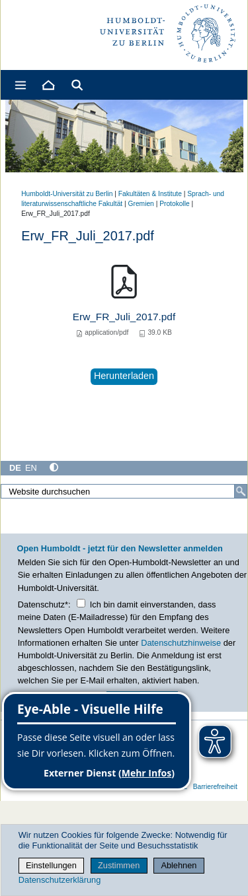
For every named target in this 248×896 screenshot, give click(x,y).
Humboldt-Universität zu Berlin (66, 193)
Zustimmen (119, 865)
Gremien (141, 203)
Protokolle (174, 203)
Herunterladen (124, 375)
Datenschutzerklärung (60, 880)
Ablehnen (178, 865)
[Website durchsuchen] (124, 491)
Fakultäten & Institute (150, 193)
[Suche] (240, 491)
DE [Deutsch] (15, 468)
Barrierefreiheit (215, 786)
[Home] (47, 85)
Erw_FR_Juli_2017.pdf (124, 316)
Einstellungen (51, 865)
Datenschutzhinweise (181, 643)
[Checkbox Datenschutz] (81, 603)
